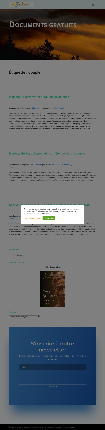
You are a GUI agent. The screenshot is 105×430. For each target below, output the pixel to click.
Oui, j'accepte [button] (49, 218)
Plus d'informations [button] (33, 218)
